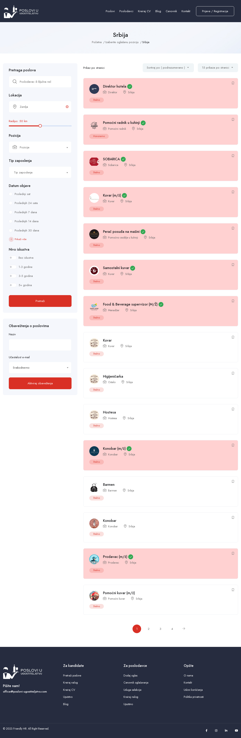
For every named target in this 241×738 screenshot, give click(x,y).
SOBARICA (111, 159)
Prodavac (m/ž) (115, 556)
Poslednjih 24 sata (26, 203)
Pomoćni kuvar (116, 599)
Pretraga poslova (22, 70)
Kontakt (186, 11)
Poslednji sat (22, 194)
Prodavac (113, 563)
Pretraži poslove (72, 675)
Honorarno (99, 136)
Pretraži (40, 301)
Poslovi (110, 11)
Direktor (112, 92)
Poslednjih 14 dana (27, 221)
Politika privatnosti (194, 697)
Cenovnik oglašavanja (136, 683)
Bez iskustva (26, 258)
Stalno (96, 100)
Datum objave (19, 186)
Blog (158, 11)
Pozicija (15, 135)
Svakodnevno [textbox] (21, 367)
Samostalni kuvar (116, 267)
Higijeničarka (113, 376)
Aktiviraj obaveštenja (40, 383)
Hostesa (109, 412)
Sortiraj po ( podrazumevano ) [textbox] (166, 67)
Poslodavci (126, 11)
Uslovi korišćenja (193, 690)
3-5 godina (26, 276)
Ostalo (112, 382)
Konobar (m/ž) (114, 448)
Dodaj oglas (130, 675)
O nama (188, 675)
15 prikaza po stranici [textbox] (215, 67)
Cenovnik (171, 11)
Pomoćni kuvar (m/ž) (119, 593)
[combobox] (40, 147)
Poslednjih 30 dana (27, 230)
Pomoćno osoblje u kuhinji (123, 237)
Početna (97, 42)
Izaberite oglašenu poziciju (122, 42)
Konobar (113, 454)
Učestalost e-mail (19, 357)
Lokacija (15, 95)
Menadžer (113, 310)
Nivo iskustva (19, 249)
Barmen (109, 484)
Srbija (131, 92)
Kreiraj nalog (70, 683)
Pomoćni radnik (117, 129)
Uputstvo (68, 697)
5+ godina (25, 285)
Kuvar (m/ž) (112, 195)
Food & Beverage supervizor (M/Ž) (130, 304)
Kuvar (111, 201)
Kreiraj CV (144, 11)
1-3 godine (25, 267)
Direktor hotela (114, 86)
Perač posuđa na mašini (121, 231)
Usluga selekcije (132, 690)
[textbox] (37, 147)
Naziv (12, 334)
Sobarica (113, 165)
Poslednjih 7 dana (26, 212)
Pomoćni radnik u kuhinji (121, 122)
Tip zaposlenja (20, 160)
